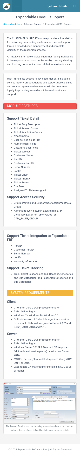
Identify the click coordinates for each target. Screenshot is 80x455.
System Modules (11, 24)
